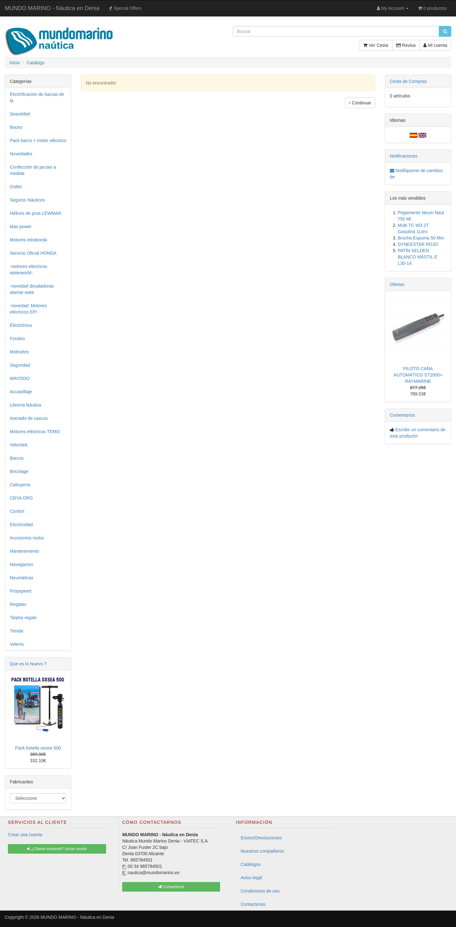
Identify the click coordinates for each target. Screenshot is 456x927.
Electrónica (21, 325)
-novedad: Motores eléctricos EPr (28, 308)
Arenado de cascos (29, 418)
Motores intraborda (28, 239)
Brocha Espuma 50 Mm (421, 237)
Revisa (406, 45)
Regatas (18, 604)
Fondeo (17, 338)
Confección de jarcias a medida (33, 170)
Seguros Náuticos (27, 199)
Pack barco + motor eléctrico (38, 140)
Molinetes (19, 351)
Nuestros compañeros (262, 851)
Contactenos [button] (171, 887)
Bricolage (19, 471)
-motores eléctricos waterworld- (28, 269)
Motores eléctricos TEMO (35, 431)
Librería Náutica (25, 405)
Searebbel (20, 113)
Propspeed (20, 591)
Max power (20, 226)
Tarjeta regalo (23, 617)
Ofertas (397, 284)
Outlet (16, 186)
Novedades (21, 153)
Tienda (16, 630)
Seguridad (20, 365)
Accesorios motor (27, 537)
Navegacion (21, 564)
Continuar (360, 102)
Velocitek (19, 444)
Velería (17, 644)
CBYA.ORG (21, 498)
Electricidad (21, 524)
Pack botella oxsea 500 (38, 747)
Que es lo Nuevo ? (28, 663)
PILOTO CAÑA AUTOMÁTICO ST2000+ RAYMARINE (418, 375)
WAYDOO (19, 378)
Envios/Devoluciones (261, 837)
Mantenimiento (24, 551)
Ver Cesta (375, 45)
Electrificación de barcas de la (37, 97)
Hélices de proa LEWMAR (35, 213)
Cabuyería (20, 484)
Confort (17, 511)
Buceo (16, 127)
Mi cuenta (435, 45)
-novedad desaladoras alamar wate (32, 289)
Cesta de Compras (408, 81)
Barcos (17, 458)
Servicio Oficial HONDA (33, 253)
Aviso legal (251, 877)
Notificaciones (403, 156)
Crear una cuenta (25, 834)
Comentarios (402, 415)
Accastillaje (21, 391)
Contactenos (253, 904)
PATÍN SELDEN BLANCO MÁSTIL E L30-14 (417, 257)
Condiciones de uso (260, 890)
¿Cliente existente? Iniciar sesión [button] (57, 849)
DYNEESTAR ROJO (418, 244)
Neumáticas (21, 577)
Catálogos (251, 864)
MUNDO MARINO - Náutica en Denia (52, 8)
